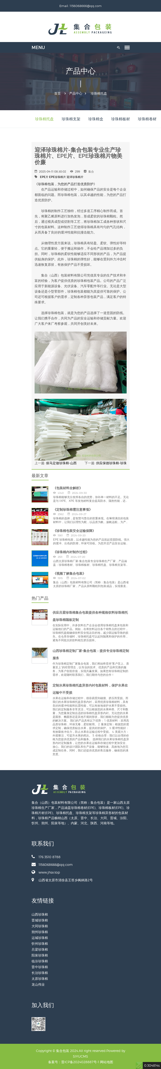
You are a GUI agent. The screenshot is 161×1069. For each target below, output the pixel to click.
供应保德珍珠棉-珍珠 (111, 463)
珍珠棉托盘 (99, 93)
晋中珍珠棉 (40, 967)
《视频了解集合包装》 (69, 573)
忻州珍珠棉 (40, 943)
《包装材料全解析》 (67, 488)
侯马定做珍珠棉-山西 (61, 463)
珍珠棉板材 (120, 119)
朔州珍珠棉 (40, 932)
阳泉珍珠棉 (40, 955)
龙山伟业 (38, 984)
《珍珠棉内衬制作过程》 (71, 552)
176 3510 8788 (46, 857)
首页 (57, 93)
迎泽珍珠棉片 (75, 177)
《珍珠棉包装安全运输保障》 (74, 531)
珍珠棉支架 (71, 119)
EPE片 (44, 177)
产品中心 (75, 93)
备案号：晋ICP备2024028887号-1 (73, 1062)
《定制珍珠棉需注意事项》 (72, 509)
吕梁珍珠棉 (40, 949)
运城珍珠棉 (40, 938)
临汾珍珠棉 (40, 961)
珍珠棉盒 (95, 119)
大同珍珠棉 (40, 926)
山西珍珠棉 (40, 914)
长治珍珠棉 (40, 973)
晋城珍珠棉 (40, 920)
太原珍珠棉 (40, 979)
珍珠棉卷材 (147, 119)
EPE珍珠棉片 (57, 177)
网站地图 (106, 1062)
